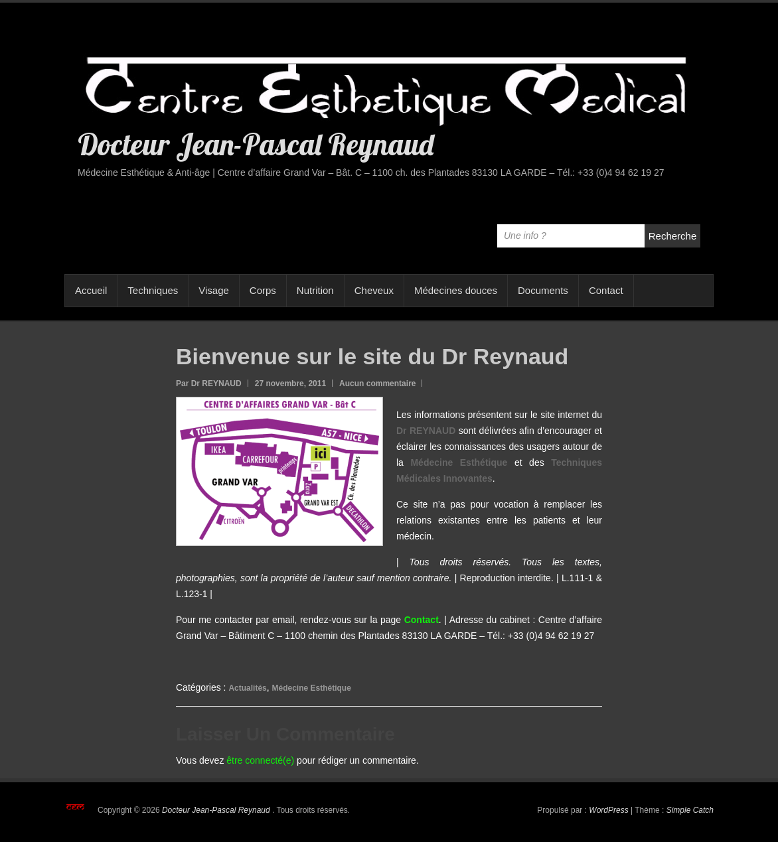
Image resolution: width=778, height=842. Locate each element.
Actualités (247, 688)
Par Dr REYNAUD (209, 383)
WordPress (608, 810)
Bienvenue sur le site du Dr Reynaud (372, 356)
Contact (606, 290)
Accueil (91, 290)
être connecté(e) (260, 760)
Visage (213, 290)
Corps (263, 290)
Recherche (673, 236)
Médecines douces (455, 290)
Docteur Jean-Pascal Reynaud (255, 144)
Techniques (152, 290)
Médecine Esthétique (311, 688)
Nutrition (315, 290)
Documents (543, 290)
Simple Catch (690, 810)
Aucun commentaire (377, 383)
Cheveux (374, 290)
